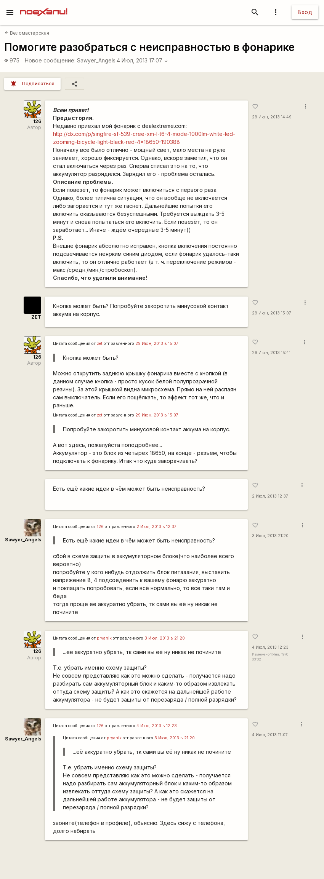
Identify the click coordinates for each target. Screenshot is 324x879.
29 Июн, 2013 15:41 (271, 352)
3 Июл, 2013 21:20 (270, 535)
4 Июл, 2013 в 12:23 (156, 725)
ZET (36, 317)
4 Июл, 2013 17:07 (142, 60)
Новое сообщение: (50, 60)
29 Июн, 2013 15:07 (271, 313)
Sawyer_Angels (96, 60)
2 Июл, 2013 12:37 (270, 496)
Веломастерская (27, 33)
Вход (305, 12)
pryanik (104, 638)
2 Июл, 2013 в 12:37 (156, 526)
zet (100, 343)
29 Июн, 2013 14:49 (272, 117)
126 (37, 121)
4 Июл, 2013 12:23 (270, 647)
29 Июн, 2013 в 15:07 (156, 343)
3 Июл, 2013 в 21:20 (164, 638)
